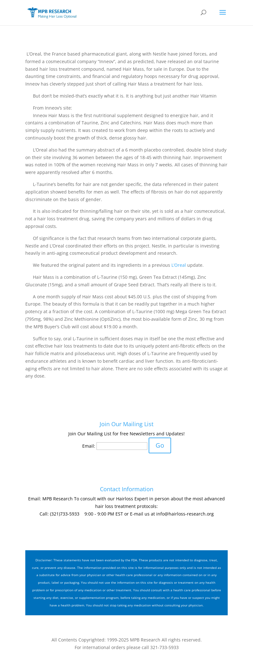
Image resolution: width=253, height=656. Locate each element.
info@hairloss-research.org (185, 514)
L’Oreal (178, 265)
